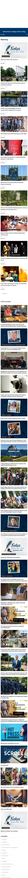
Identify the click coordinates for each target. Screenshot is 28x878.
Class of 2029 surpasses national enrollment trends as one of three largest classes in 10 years (14, 490)
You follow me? (4, 744)
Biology (10, 648)
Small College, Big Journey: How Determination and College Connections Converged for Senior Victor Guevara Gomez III (14, 468)
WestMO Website (19, 867)
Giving (3, 837)
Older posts (5, 272)
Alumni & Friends (5, 132)
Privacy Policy (12, 867)
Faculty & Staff (5, 109)
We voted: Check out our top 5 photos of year (12, 766)
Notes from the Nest (6, 35)
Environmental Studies (12, 509)
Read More (3, 42)
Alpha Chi (3, 394)
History (9, 416)
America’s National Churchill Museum (10, 826)
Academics (4, 183)
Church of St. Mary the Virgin (20, 323)
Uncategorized (13, 533)
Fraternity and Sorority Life (7, 843)
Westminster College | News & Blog (14, 11)
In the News (10, 58)
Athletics (4, 829)
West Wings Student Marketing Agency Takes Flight (14, 112)
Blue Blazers (9, 394)
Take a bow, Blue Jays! (6, 788)
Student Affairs (10, 158)
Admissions (4, 58)
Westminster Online (6, 856)
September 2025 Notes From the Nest (10, 536)
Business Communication (12, 183)
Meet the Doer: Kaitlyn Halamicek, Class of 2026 (13, 397)
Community (9, 486)
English (11, 132)
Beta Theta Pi (4, 416)
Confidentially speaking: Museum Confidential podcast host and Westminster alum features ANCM (14, 699)
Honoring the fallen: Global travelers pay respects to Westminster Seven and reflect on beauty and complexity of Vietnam (13, 630)
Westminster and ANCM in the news (10, 722)
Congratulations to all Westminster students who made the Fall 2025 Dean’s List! (13, 443)
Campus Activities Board (6, 300)
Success (4, 854)
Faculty (10, 625)
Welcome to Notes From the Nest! (9, 38)
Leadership (10, 84)
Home (6, 867)
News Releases (10, 439)
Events (8, 869)
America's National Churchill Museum (8, 323)
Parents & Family (5, 848)
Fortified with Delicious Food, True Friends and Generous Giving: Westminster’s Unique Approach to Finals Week (13, 305)
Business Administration (6, 208)
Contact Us (19, 869)
